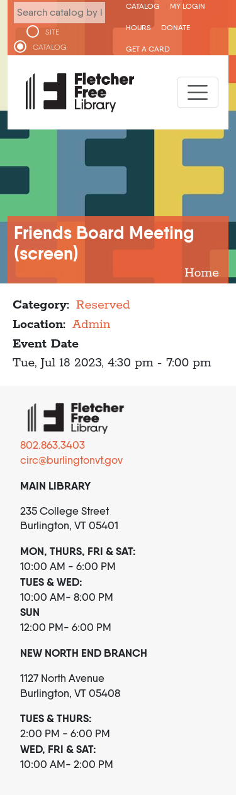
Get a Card (148, 48)
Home (201, 273)
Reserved (103, 305)
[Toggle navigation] (197, 92)
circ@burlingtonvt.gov (71, 460)
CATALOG (50, 47)
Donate (175, 27)
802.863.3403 (52, 445)
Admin (91, 324)
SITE (52, 32)
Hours (138, 27)
